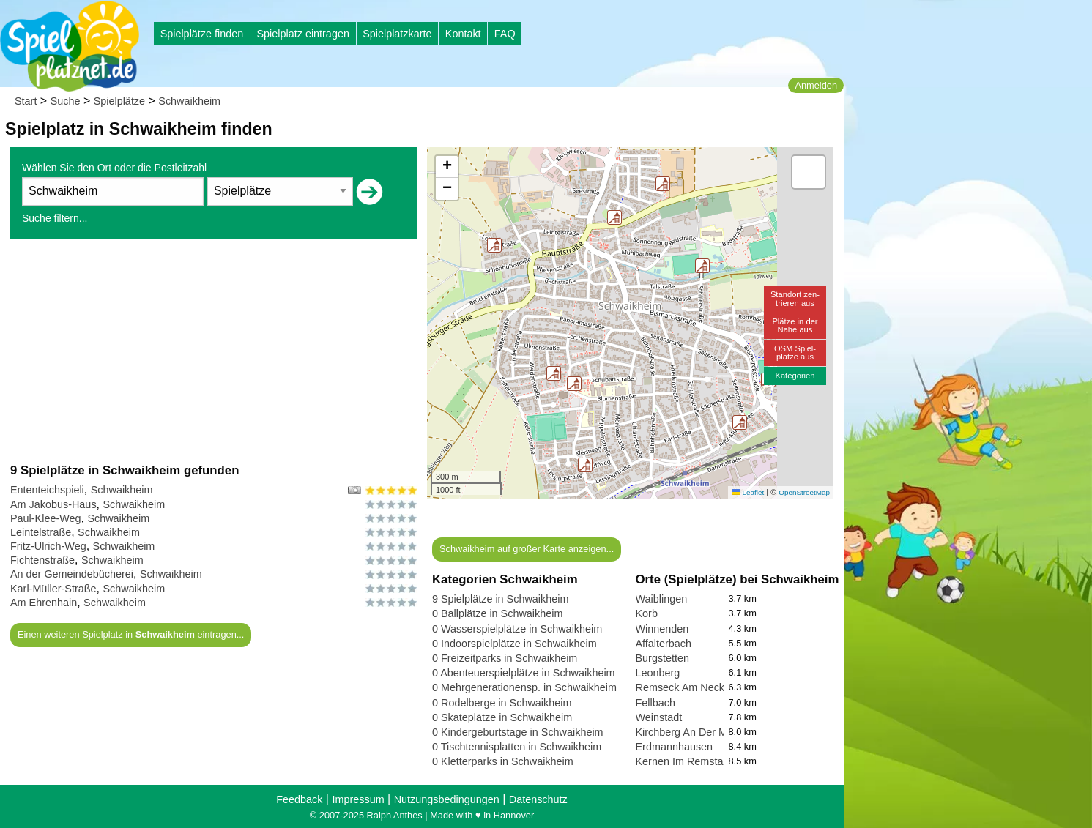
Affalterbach (664, 643)
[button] (702, 265)
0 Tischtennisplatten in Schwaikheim (516, 747)
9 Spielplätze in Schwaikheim (500, 599)
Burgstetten (663, 658)
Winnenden (662, 629)
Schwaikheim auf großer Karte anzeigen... (526, 548)
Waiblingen (662, 599)
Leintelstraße (40, 532)
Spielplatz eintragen (302, 34)
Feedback (299, 799)
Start (26, 101)
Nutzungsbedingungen (446, 799)
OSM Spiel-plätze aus (795, 352)
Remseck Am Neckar (685, 687)
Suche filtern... (55, 218)
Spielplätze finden (202, 34)
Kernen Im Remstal (681, 761)
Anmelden (816, 85)
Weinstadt (659, 717)
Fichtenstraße (42, 560)
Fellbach (655, 703)
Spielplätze (119, 101)
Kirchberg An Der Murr (688, 732)
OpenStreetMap (804, 492)
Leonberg (658, 673)
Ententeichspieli (47, 490)
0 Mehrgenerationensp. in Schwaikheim (524, 687)
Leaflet (748, 492)
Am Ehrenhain (43, 602)
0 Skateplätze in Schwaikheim (502, 717)
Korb (647, 613)
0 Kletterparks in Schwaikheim (502, 761)
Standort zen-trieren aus (795, 298)
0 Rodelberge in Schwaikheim (501, 703)
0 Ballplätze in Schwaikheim (497, 613)
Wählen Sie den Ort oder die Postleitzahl (114, 168)
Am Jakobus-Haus (53, 504)
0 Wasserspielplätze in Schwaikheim (517, 629)
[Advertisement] (213, 350)
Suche (66, 101)
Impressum (358, 799)
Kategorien (794, 375)
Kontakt (463, 34)
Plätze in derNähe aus (794, 325)
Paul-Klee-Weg (45, 518)
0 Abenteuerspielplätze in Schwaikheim (523, 673)
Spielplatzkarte (397, 34)
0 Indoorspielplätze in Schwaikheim (514, 643)
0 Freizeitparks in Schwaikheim (504, 658)
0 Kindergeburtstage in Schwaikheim (517, 732)
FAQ (505, 34)
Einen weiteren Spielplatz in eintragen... (131, 634)
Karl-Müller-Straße (53, 588)
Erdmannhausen (674, 747)
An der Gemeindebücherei (71, 574)
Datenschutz (538, 799)
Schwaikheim (189, 101)
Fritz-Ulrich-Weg (48, 546)
